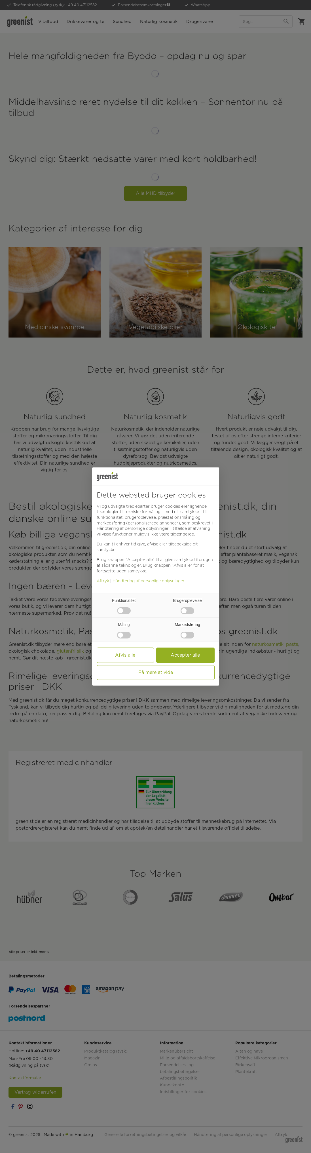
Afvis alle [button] (125, 655)
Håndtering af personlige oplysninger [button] (132, 528)
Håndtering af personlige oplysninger (149, 581)
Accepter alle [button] (185, 655)
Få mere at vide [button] (155, 672)
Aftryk (103, 581)
